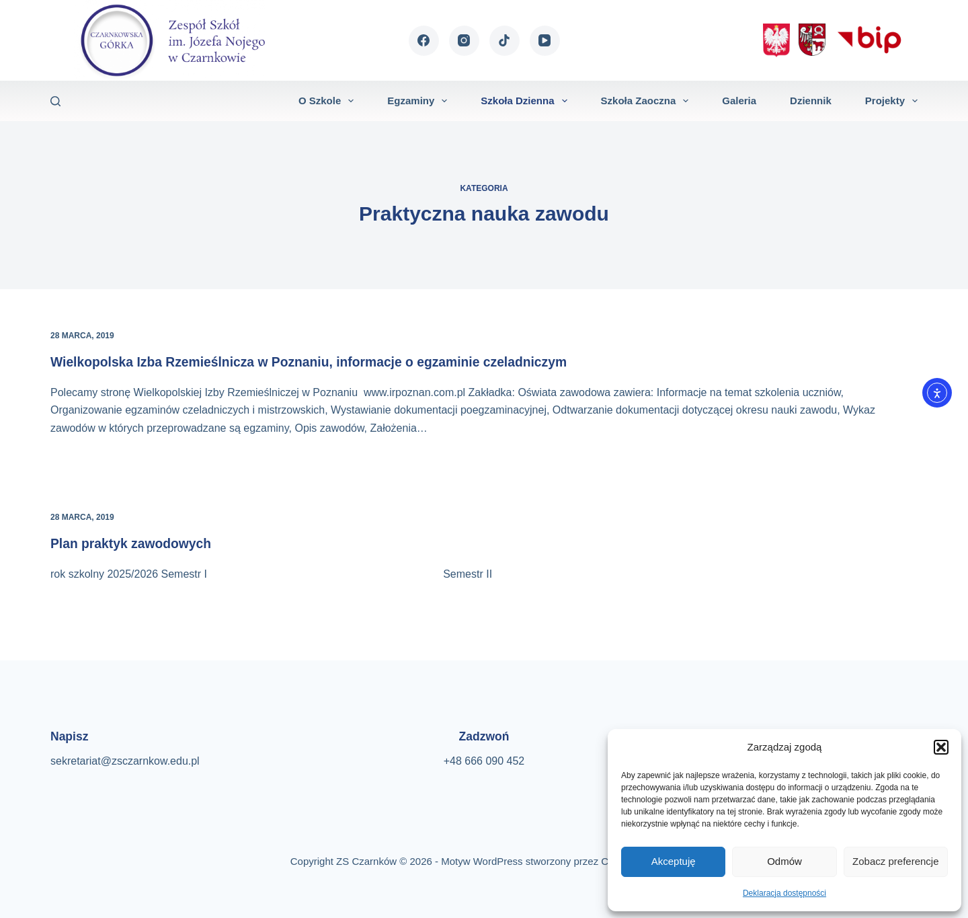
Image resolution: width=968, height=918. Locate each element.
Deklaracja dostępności (784, 893)
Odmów (784, 861)
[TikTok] (504, 41)
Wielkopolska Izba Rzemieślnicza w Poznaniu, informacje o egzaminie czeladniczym (318, 361)
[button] (941, 747)
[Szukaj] (55, 101)
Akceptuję (673, 861)
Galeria (739, 100)
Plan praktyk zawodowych (133, 543)
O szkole (328, 101)
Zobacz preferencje (895, 861)
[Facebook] (424, 41)
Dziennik (811, 100)
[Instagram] (464, 41)
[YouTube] (545, 41)
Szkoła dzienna (526, 101)
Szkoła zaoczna (647, 101)
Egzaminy (419, 101)
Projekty (891, 101)
